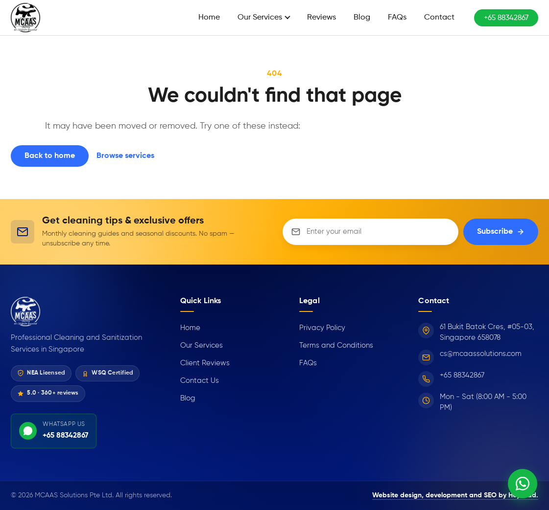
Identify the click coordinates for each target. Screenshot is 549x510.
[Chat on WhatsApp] (522, 483)
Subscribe (501, 232)
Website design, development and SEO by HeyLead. (455, 495)
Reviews (321, 18)
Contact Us (199, 380)
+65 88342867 (506, 18)
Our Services (260, 18)
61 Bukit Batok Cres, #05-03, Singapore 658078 (487, 332)
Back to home (49, 156)
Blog (362, 18)
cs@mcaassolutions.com (481, 353)
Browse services (125, 156)
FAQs (397, 18)
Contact (439, 18)
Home (209, 18)
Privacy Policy (322, 328)
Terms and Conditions (336, 345)
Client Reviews (205, 363)
